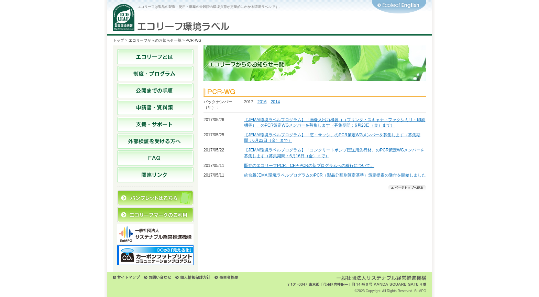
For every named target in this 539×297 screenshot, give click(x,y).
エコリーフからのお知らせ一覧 (155, 40)
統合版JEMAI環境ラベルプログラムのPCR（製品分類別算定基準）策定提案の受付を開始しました (335, 175)
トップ (118, 40)
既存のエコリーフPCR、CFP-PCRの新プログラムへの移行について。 (309, 165)
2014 (275, 101)
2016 (262, 101)
